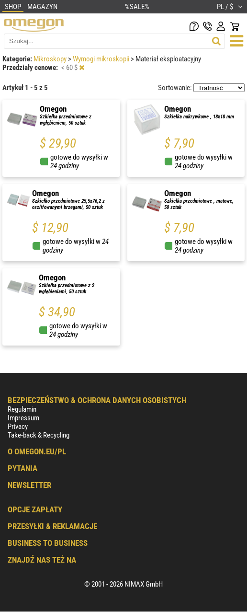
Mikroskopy (51, 59)
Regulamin (22, 409)
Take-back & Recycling (38, 435)
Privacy (18, 426)
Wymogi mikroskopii (102, 59)
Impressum (23, 418)
